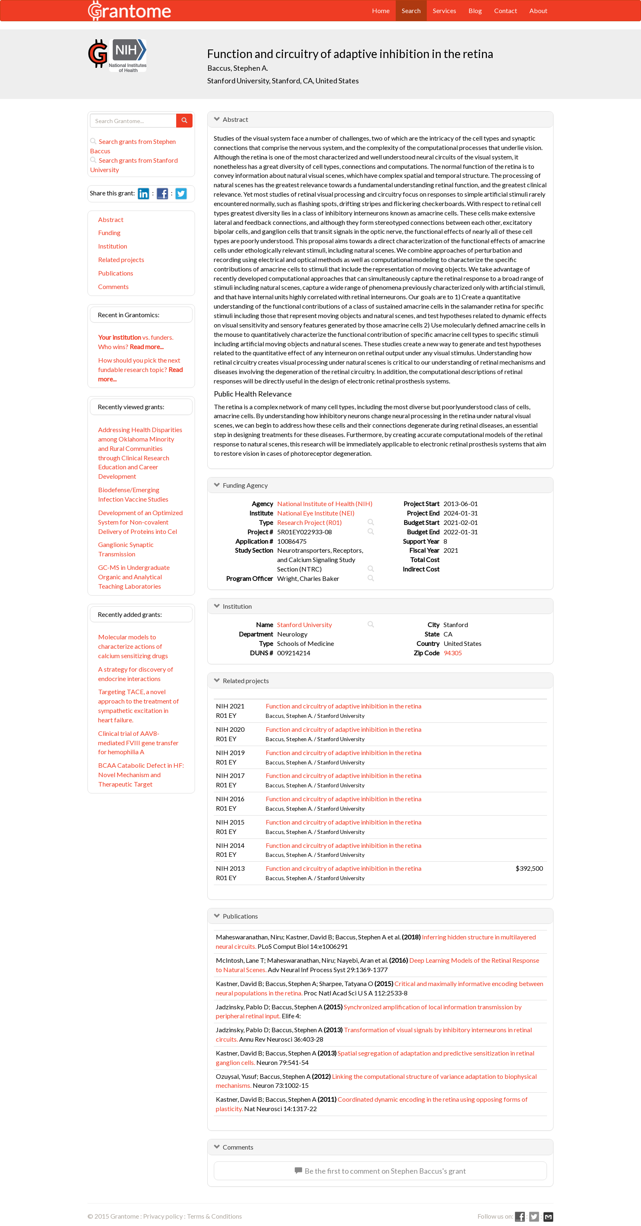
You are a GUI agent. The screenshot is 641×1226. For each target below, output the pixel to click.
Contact (505, 10)
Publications (115, 273)
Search (411, 10)
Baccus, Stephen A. (237, 67)
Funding (109, 232)
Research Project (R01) (309, 522)
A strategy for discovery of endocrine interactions (135, 673)
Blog (475, 10)
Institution (112, 246)
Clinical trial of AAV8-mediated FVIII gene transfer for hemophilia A (138, 742)
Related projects (121, 259)
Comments (113, 286)
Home (381, 10)
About (538, 10)
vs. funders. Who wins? (135, 341)
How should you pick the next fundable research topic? (140, 369)
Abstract (110, 219)
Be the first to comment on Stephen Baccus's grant (380, 1170)
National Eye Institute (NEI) (315, 513)
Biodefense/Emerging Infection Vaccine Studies (133, 494)
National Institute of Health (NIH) (324, 503)
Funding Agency (245, 485)
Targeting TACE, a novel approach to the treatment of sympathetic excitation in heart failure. (138, 706)
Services (444, 10)
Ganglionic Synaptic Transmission (126, 549)
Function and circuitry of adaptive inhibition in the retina (343, 706)
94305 (453, 653)
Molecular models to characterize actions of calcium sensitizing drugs (133, 646)
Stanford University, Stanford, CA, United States (283, 80)
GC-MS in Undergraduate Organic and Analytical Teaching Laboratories (134, 576)
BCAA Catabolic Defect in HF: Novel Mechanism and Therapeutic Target (141, 774)
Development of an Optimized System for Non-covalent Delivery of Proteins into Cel (140, 522)
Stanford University (304, 624)
